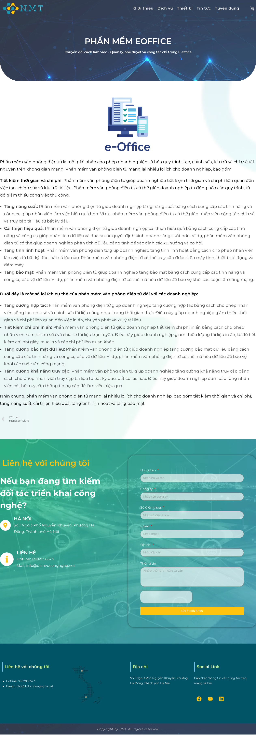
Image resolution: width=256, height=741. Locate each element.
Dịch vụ (165, 8)
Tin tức (204, 8)
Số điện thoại (151, 507)
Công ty (147, 489)
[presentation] (166, 597)
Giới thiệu (143, 8)
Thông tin (148, 563)
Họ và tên (148, 470)
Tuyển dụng (227, 8)
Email (145, 526)
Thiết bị (185, 8)
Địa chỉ (146, 545)
